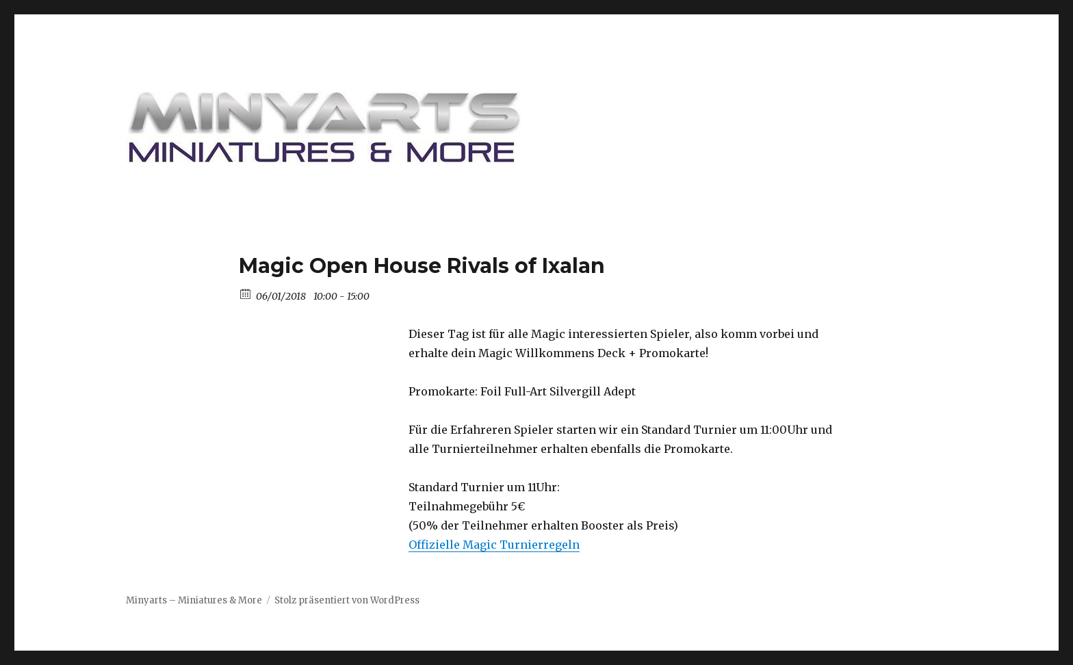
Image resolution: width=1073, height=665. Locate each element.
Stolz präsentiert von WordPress (346, 600)
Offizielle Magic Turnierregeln (494, 544)
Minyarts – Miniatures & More (194, 600)
